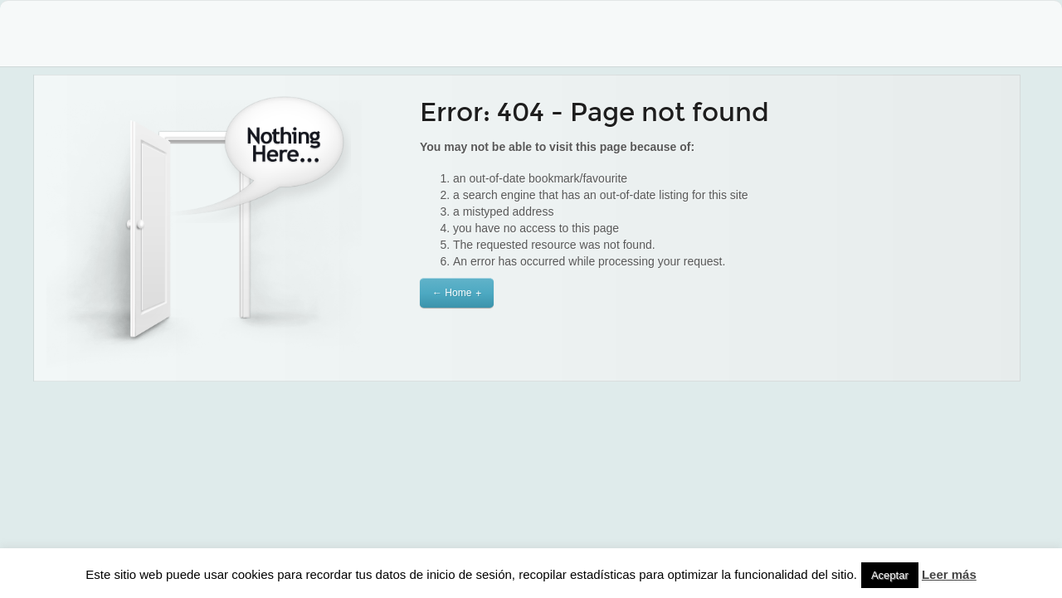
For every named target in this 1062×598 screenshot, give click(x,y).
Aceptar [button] (890, 575)
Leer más (949, 574)
